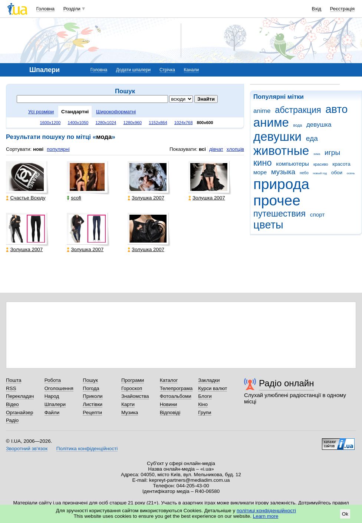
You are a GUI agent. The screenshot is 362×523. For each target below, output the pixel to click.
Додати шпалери (133, 69)
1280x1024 (105, 122)
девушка (319, 124)
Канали (191, 69)
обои (336, 172)
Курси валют (212, 388)
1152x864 (158, 122)
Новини (168, 404)
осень (351, 173)
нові (38, 149)
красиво (320, 164)
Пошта (13, 380)
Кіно (203, 404)
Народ (52, 396)
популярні (58, 149)
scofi (74, 198)
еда (312, 138)
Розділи (71, 9)
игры (332, 152)
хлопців (235, 149)
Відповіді (170, 412)
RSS (11, 388)
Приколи (92, 396)
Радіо (12, 420)
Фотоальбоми (175, 396)
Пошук (90, 380)
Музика (129, 412)
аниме (271, 122)
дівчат (216, 149)
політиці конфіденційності (266, 510)
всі (202, 149)
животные (281, 150)
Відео (12, 404)
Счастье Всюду (25, 198)
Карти (128, 404)
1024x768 (183, 122)
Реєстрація (342, 9)
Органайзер (19, 412)
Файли (52, 412)
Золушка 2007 (146, 198)
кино (262, 163)
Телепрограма (176, 388)
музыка (283, 172)
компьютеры (292, 163)
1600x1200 (50, 122)
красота (341, 164)
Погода (91, 388)
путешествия (279, 213)
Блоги (205, 396)
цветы (268, 225)
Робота (53, 380)
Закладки (209, 380)
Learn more (266, 516)
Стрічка (167, 69)
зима (316, 154)
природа (281, 184)
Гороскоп (131, 388)
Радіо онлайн (286, 383)
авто (337, 109)
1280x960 (132, 122)
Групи (204, 412)
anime (261, 110)
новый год (320, 173)
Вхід (317, 9)
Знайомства (135, 396)
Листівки (92, 404)
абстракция (298, 110)
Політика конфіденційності (87, 448)
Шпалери (55, 404)
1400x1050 (78, 122)
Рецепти (92, 412)
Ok (345, 514)
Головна (45, 9)
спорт (317, 214)
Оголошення (59, 388)
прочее (276, 200)
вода (297, 125)
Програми (132, 380)
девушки (277, 136)
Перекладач (20, 396)
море (260, 172)
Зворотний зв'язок (26, 448)
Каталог (169, 380)
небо (304, 172)
